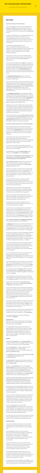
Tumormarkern (17, 129)
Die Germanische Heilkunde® (18, 4)
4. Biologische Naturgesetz (26, 219)
